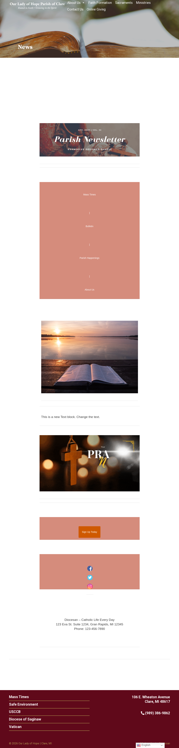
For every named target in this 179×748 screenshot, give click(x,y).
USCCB (13, 712)
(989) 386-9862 (157, 713)
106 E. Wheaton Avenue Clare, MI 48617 (152, 699)
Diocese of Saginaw (23, 719)
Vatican (13, 727)
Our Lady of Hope (29, 743)
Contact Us (75, 9)
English (143, 745)
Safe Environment (21, 704)
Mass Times (17, 697)
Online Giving (96, 9)
